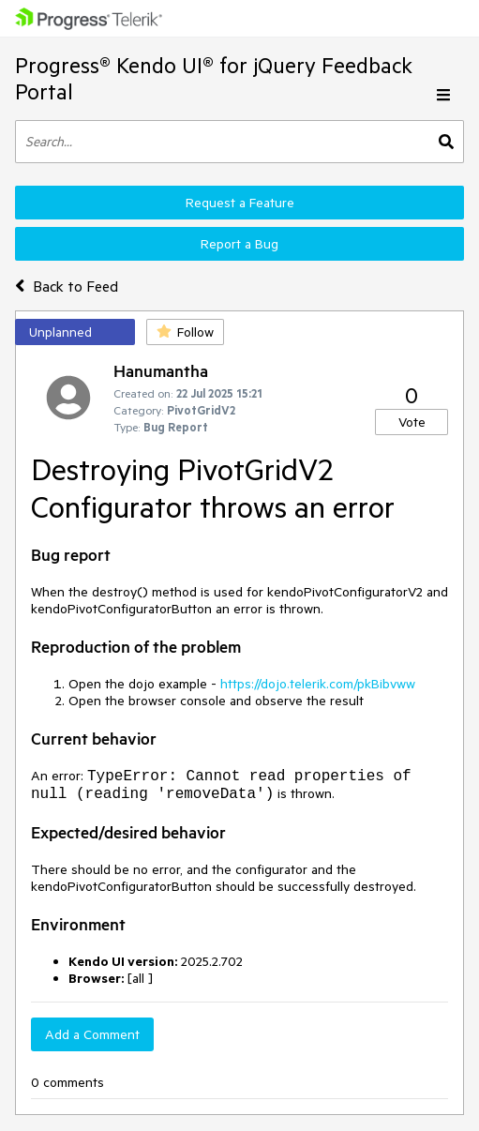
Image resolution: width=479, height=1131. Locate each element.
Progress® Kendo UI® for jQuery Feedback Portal (213, 78)
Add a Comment (92, 1034)
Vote (412, 422)
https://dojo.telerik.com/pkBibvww (317, 683)
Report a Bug (239, 243)
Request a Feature (240, 202)
